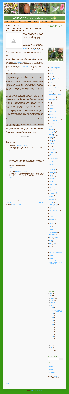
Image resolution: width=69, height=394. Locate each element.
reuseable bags (52, 205)
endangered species (53, 120)
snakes (50, 211)
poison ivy (51, 195)
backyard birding (52, 74)
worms (50, 244)
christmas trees (52, 96)
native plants (51, 176)
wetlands (51, 240)
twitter (50, 228)
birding (50, 82)
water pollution (52, 234)
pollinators (51, 196)
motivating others (52, 172)
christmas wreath (52, 97)
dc (49, 102)
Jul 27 (53, 308)
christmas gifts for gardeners (55, 94)
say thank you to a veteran (54, 210)
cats (50, 88)
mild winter (51, 167)
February (52, 349)
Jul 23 (53, 317)
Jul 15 (53, 327)
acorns (50, 70)
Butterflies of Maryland (53, 256)
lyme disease (52, 164)
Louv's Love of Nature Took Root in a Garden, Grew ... (57, 311)
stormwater (51, 219)
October (52, 300)
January (52, 350)
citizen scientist (52, 99)
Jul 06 (53, 336)
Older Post (41, 202)
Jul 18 (53, 324)
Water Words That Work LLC (37, 390)
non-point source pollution (54, 182)
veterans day (51, 229)
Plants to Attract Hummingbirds (55, 253)
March (52, 347)
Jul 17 (53, 325)
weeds (50, 238)
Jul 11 (53, 334)
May (52, 343)
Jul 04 (53, 338)
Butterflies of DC (52, 258)
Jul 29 (53, 307)
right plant (51, 208)
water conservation (53, 232)
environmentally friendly (54, 122)
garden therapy (52, 131)
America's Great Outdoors (54, 67)
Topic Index (44, 21)
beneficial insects (52, 80)
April (52, 345)
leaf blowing (51, 161)
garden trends (52, 132)
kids (50, 155)
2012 (51, 293)
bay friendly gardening (53, 78)
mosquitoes (51, 170)
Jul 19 (53, 322)
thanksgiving (51, 223)
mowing (50, 173)
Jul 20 (53, 320)
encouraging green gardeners (55, 119)
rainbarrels (51, 201)
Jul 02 (53, 339)
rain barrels (51, 198)
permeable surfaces (53, 185)
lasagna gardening (53, 158)
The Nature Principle (30, 58)
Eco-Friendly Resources (24, 21)
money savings (52, 169)
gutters (50, 138)
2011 (51, 295)
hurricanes (51, 150)
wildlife (50, 241)
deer (50, 103)
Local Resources (52, 371)
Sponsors (35, 21)
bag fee (50, 76)
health (50, 141)
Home (6, 21)
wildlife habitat (52, 243)
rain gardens (51, 199)
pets (50, 190)
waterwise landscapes (53, 237)
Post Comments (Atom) (16, 204)
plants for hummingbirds (54, 192)
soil (50, 213)
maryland (51, 166)
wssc (50, 246)
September (53, 302)
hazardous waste (52, 140)
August (52, 303)
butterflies (51, 85)
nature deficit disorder (53, 181)
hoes (50, 146)
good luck (51, 134)
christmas (51, 93)
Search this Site (52, 372)
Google (7, 383)
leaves (50, 163)
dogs (50, 106)
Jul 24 (53, 315)
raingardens (51, 202)
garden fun (51, 129)
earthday (51, 112)
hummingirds (51, 149)
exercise (51, 123)
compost (51, 100)
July (52, 305)
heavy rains (51, 143)
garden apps (51, 128)
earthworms (51, 114)
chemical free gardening (54, 90)
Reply (10, 151)
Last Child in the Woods (35, 49)
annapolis (51, 71)
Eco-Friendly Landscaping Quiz (55, 252)
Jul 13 (53, 331)
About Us (13, 21)
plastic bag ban (52, 193)
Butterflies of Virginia (53, 255)
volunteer (51, 231)
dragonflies (51, 108)
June (52, 342)
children (50, 91)
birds (50, 84)
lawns (50, 160)
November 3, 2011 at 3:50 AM (21, 145)
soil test (50, 214)
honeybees (51, 147)
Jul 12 (53, 332)
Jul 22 (53, 318)
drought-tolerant (52, 109)
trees (50, 226)
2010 (51, 353)
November (53, 298)
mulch (50, 175)
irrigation (51, 154)
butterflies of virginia (53, 87)
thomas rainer (52, 225)
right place (51, 207)
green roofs (51, 137)
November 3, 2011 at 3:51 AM (21, 156)
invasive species (52, 152)
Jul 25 (53, 313)
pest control (51, 187)
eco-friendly (51, 115)
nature (50, 179)
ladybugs (51, 157)
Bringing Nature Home (17, 62)
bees (50, 79)
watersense (51, 235)
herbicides (51, 144)
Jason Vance (56, 376)
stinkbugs (51, 216)
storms (50, 217)
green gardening (52, 135)
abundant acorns (52, 68)
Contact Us (52, 21)
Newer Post (8, 202)
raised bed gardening (53, 204)
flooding (50, 126)
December (53, 296)
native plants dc (52, 178)
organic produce (52, 184)
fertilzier (50, 125)
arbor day (51, 73)
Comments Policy (52, 368)
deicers (50, 105)
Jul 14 (53, 329)
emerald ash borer (53, 117)
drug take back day (53, 111)
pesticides (51, 189)
